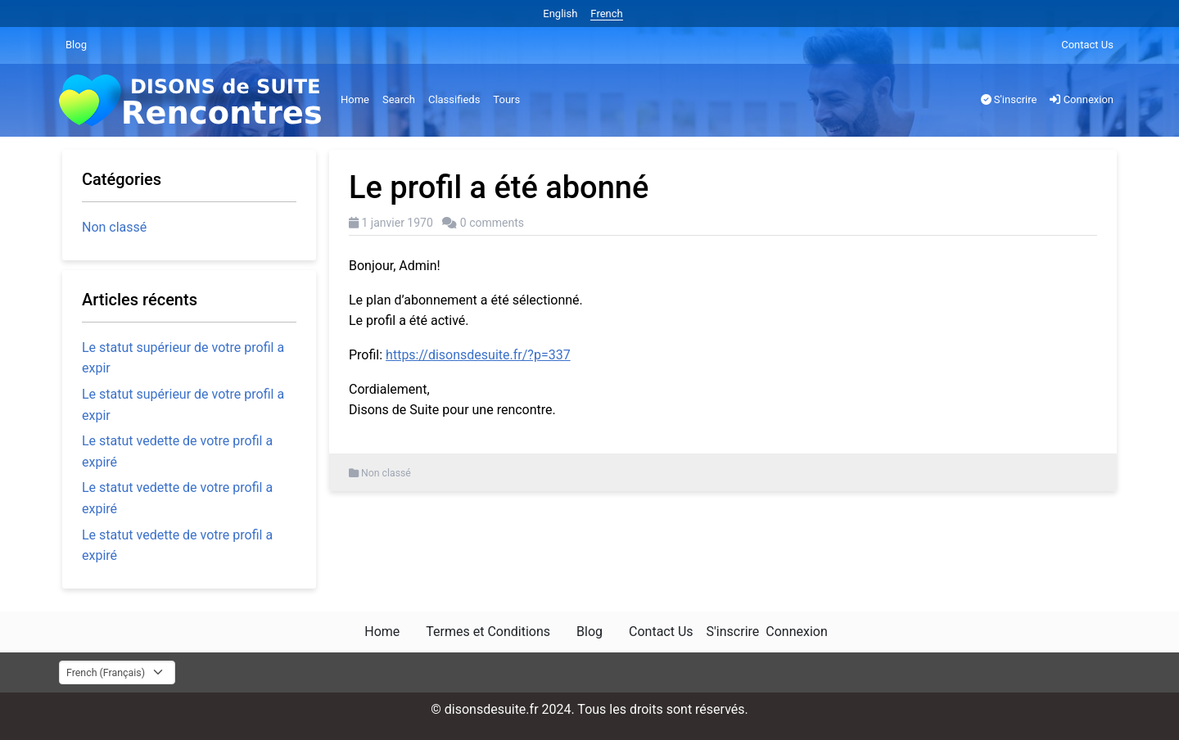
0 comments (492, 222)
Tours (506, 99)
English (560, 13)
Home (355, 99)
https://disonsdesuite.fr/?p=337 (478, 355)
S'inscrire (1009, 99)
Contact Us (1087, 44)
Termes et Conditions (488, 631)
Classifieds (454, 99)
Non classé (386, 473)
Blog (76, 44)
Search (398, 99)
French (606, 13)
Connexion (1082, 99)
